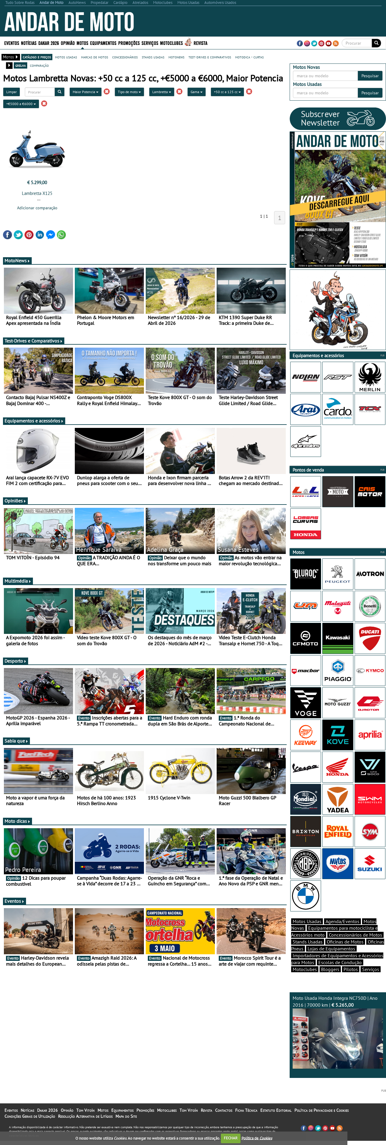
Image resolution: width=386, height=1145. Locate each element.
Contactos (223, 1120)
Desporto (15, 661)
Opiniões (15, 501)
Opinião (68, 42)
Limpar (11, 92)
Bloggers (330, 980)
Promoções (129, 42)
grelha (20, 65)
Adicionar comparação (37, 207)
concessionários (125, 57)
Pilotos (351, 980)
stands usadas (153, 57)
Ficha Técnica (246, 1120)
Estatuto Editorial (275, 1120)
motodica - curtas (249, 57)
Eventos (11, 42)
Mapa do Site (126, 1126)
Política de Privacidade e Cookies (321, 1120)
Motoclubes (171, 42)
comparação (39, 65)
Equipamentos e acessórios (34, 421)
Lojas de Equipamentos (331, 959)
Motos (82, 42)
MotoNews (17, 260)
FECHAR (231, 1138)
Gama (197, 92)
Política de (256, 1138)
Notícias (29, 42)
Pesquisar (370, 75)
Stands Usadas (308, 952)
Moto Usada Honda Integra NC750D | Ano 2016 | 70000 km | (338, 1042)
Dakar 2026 (48, 42)
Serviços (150, 42)
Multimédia (17, 581)
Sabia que (16, 741)
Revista (200, 42)
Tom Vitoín (85, 1120)
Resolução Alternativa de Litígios (85, 1126)
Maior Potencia (85, 92)
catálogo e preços (37, 57)
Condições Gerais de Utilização (29, 1126)
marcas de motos (94, 57)
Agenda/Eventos (342, 932)
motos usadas (66, 57)
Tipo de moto (129, 92)
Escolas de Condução (340, 973)
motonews (176, 57)
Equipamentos (103, 42)
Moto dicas (17, 821)
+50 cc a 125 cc (227, 92)
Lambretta (161, 92)
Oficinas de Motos (345, 952)
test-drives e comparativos (210, 57)
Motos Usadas (307, 932)
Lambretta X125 (37, 193)
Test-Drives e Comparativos (33, 341)
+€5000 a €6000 (21, 104)
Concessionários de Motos (355, 945)
